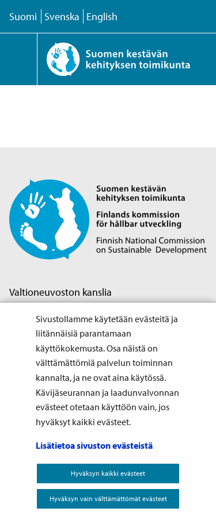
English (102, 16)
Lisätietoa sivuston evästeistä (94, 445)
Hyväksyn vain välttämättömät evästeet (108, 498)
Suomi (23, 16)
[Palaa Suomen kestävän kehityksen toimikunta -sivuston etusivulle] (126, 59)
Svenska (61, 16)
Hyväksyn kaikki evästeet (108, 473)
